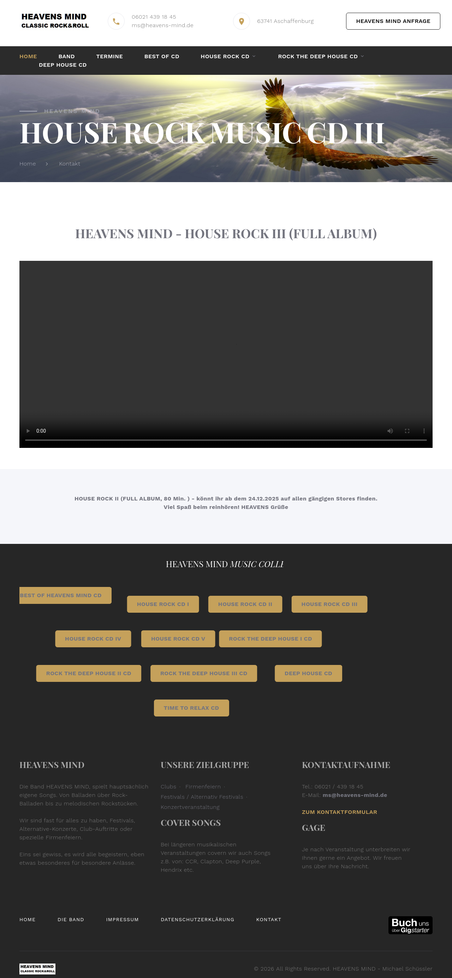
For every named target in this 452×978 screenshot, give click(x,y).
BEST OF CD (161, 56)
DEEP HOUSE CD (63, 64)
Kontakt (69, 163)
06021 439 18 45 (154, 16)
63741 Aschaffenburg (285, 21)
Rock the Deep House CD (318, 56)
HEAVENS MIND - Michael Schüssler (383, 968)
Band (66, 56)
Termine (109, 56)
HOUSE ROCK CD (225, 56)
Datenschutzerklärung (197, 919)
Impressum (122, 919)
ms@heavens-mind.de (163, 25)
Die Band (71, 919)
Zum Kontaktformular (339, 812)
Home (28, 56)
